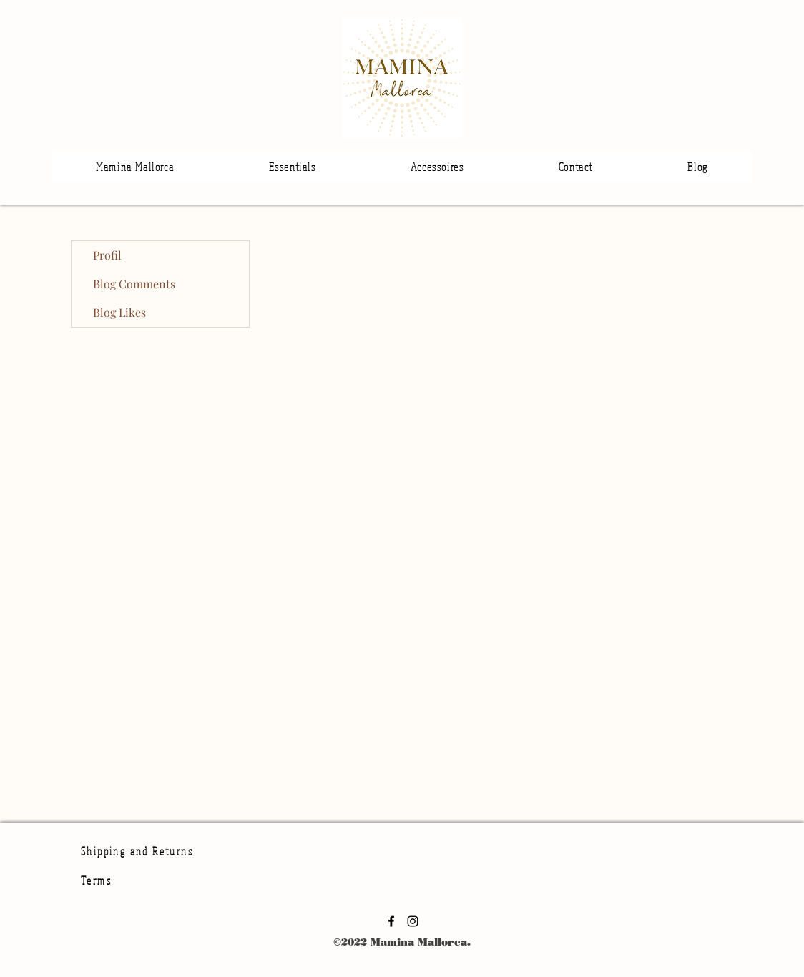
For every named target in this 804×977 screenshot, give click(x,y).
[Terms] (169, 880)
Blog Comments (134, 283)
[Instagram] (413, 921)
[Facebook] (391, 921)
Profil (107, 254)
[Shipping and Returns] (146, 850)
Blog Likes (119, 312)
